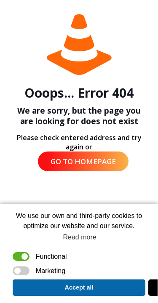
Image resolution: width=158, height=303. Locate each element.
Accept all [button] (79, 287)
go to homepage (83, 161)
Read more (79, 237)
